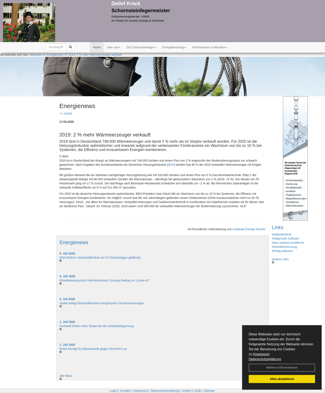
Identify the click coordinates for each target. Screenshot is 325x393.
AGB (197, 390)
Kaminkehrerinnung (284, 246)
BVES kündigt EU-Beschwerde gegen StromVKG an (93, 348)
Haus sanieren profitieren (288, 242)
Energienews (73, 242)
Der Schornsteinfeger (141, 47)
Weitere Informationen (282, 367)
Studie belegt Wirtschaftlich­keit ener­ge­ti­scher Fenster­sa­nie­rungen (101, 303)
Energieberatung (174, 47)
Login (113, 390)
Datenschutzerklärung (265, 359)
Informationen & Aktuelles (209, 47)
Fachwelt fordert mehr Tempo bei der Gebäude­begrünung (96, 326)
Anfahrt (186, 390)
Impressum (261, 354)
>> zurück (65, 113)
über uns (113, 47)
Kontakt (125, 390)
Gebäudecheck (281, 234)
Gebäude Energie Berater (249, 229)
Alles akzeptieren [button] (282, 379)
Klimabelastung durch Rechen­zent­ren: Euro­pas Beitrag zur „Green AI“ (104, 280)
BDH (171, 164)
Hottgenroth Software (285, 238)
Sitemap (209, 390)
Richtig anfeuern (282, 251)
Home (97, 47)
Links (278, 227)
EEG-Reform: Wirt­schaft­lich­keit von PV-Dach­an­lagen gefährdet (100, 257)
